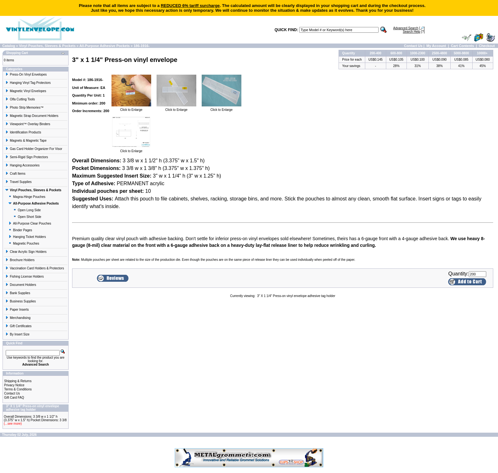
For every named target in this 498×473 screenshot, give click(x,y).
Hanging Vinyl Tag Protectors (28, 82)
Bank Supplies (17, 293)
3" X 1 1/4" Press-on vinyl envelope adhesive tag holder (296, 296)
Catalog (8, 46)
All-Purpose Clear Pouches (30, 223)
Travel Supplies (18, 182)
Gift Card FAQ (14, 397)
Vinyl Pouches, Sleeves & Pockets (47, 46)
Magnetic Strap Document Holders (31, 116)
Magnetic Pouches (24, 243)
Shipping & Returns (17, 381)
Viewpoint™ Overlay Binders (27, 124)
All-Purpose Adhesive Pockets (104, 46)
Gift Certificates (18, 326)
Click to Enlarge (131, 108)
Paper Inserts (17, 309)
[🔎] (409, 28)
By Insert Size (17, 334)
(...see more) (13, 423)
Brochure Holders (20, 260)
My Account (436, 46)
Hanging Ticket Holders (27, 237)
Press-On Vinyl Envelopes (26, 74)
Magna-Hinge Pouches (27, 197)
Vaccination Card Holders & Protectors (34, 268)
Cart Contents (462, 46)
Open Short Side (27, 217)
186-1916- (142, 46)
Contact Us (413, 46)
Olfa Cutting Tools (20, 99)
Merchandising (17, 318)
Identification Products (23, 132)
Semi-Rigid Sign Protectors (26, 157)
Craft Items (15, 173)
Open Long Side (27, 210)
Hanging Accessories (22, 165)
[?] (414, 31)
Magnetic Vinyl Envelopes (25, 91)
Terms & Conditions (18, 389)
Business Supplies (20, 301)
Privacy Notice (14, 385)
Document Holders (20, 285)
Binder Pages (20, 230)
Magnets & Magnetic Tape (25, 140)
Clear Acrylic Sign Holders (26, 251)
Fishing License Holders (24, 276)
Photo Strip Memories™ (24, 107)
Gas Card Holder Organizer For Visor (33, 149)
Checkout (487, 46)
